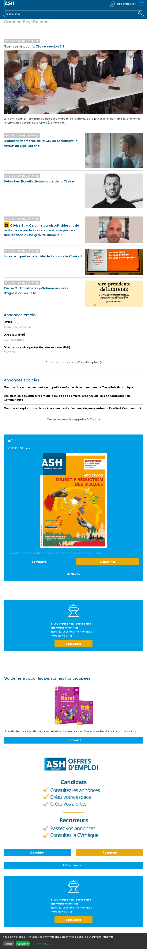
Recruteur (110, 852)
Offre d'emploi (73, 865)
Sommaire (39, 562)
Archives (73, 574)
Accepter (23, 943)
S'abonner (107, 562)
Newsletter (73, 610)
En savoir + (73, 740)
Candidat (37, 852)
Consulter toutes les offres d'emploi (71, 362)
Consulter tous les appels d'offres (71, 419)
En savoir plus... (41, 943)
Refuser (8, 943)
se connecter (126, 4)
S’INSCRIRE (73, 643)
